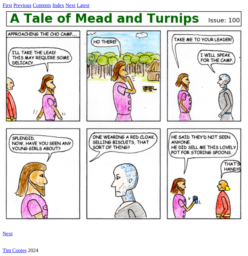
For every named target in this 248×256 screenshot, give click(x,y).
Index (58, 5)
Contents (42, 5)
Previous (22, 5)
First (7, 5)
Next (71, 5)
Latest (83, 5)
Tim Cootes (15, 250)
